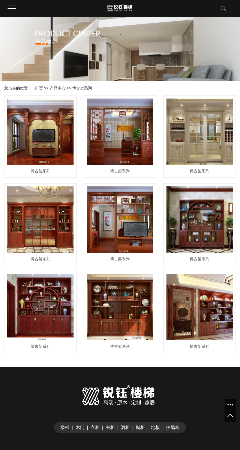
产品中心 (57, 88)
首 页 (38, 88)
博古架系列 (82, 88)
